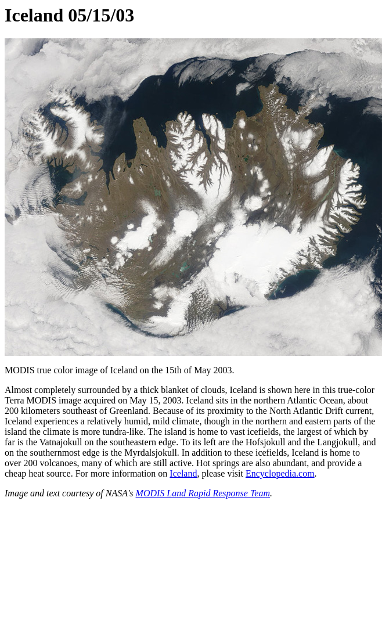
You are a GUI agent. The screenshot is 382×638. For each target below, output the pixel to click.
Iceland (183, 473)
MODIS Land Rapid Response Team (203, 493)
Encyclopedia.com (280, 473)
